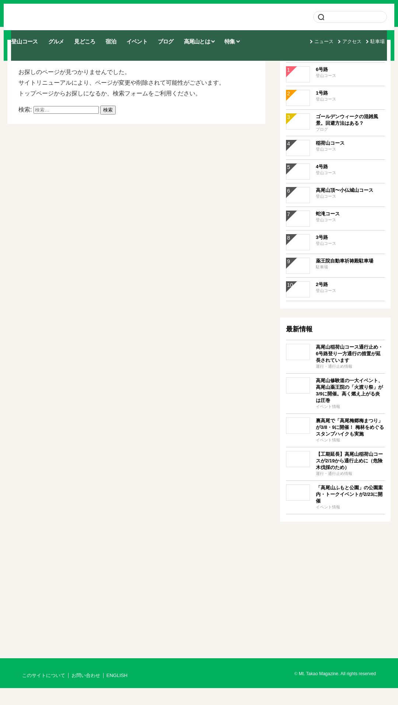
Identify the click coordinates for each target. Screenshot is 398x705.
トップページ (36, 110)
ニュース (327, 35)
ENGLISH (117, 692)
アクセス (355, 35)
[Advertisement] (335, 593)
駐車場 (381, 35)
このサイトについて (43, 692)
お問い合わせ (85, 692)
